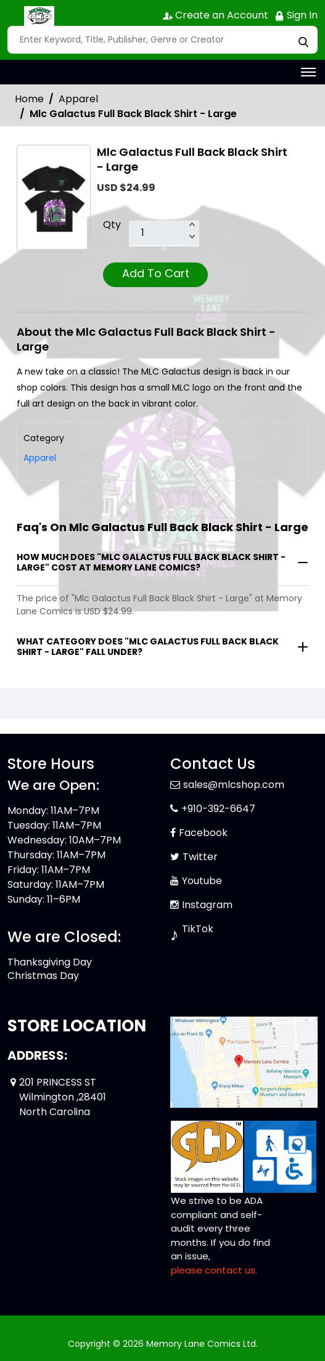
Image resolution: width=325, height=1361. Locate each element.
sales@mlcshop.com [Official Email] (233, 785)
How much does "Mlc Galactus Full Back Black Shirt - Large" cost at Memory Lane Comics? (151, 562)
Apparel (78, 99)
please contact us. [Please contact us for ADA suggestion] (214, 1270)
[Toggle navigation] (308, 72)
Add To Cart (155, 273)
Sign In (296, 15)
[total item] (164, 233)
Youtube (202, 881)
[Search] (162, 40)
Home (29, 99)
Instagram (207, 905)
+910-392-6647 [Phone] (218, 809)
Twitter (200, 857)
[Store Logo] (38, 16)
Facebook (203, 833)
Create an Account (215, 15)
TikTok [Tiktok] (197, 929)
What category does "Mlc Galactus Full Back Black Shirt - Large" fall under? (148, 646)
